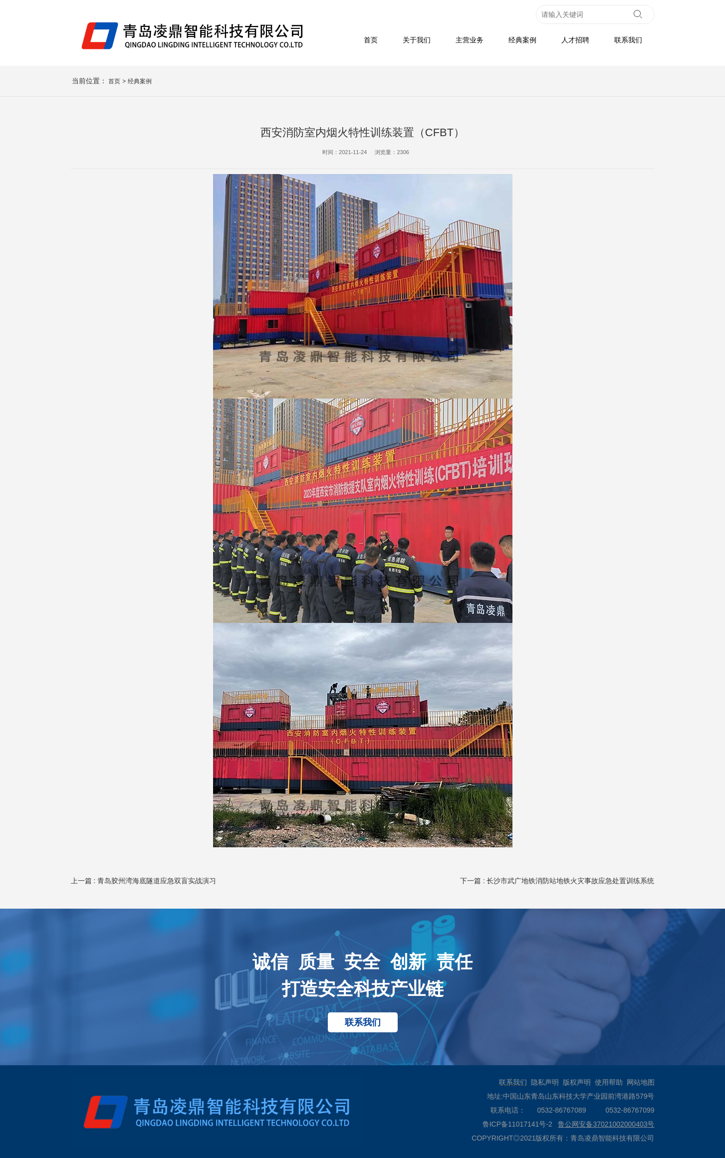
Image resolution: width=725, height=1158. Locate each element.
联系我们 (628, 40)
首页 (371, 40)
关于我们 (417, 40)
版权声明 (577, 1082)
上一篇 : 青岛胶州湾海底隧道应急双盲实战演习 (144, 881)
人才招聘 (575, 40)
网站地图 (641, 1082)
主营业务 (469, 40)
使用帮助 (609, 1082)
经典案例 (522, 40)
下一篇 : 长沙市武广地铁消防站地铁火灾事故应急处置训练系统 (557, 881)
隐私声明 (545, 1082)
